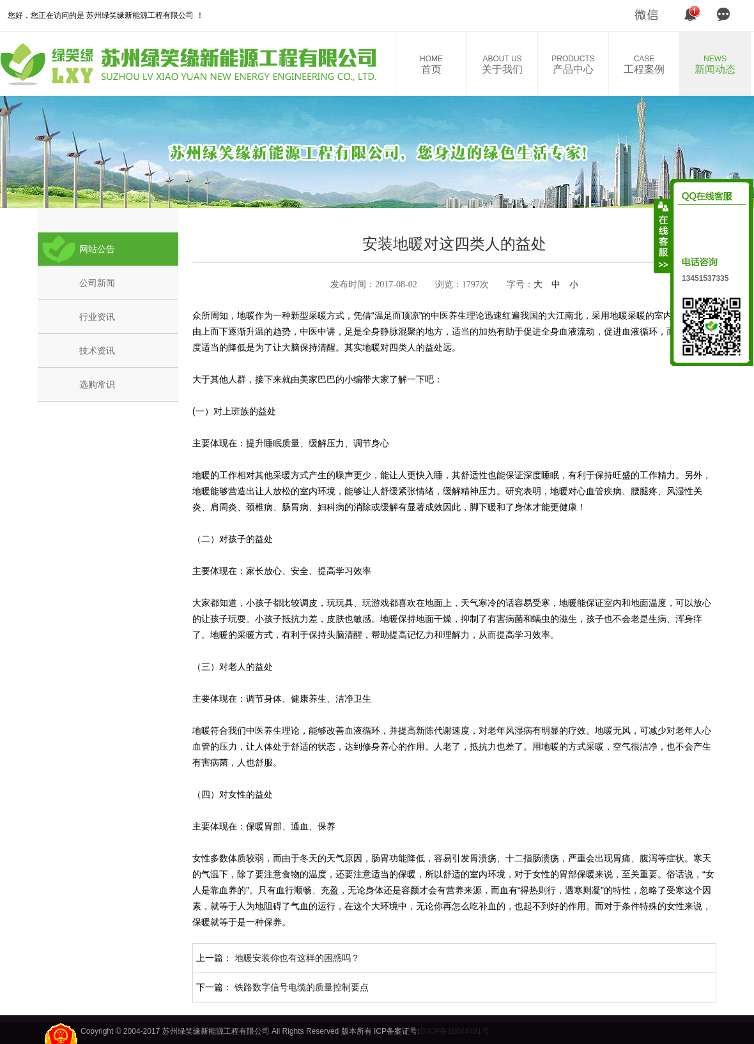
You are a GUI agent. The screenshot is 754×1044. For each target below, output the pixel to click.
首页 (431, 64)
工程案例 (644, 64)
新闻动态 (715, 64)
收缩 (663, 235)
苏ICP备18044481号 (454, 1031)
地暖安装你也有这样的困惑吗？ (297, 958)
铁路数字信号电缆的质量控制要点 (302, 987)
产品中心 (573, 64)
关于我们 (502, 64)
